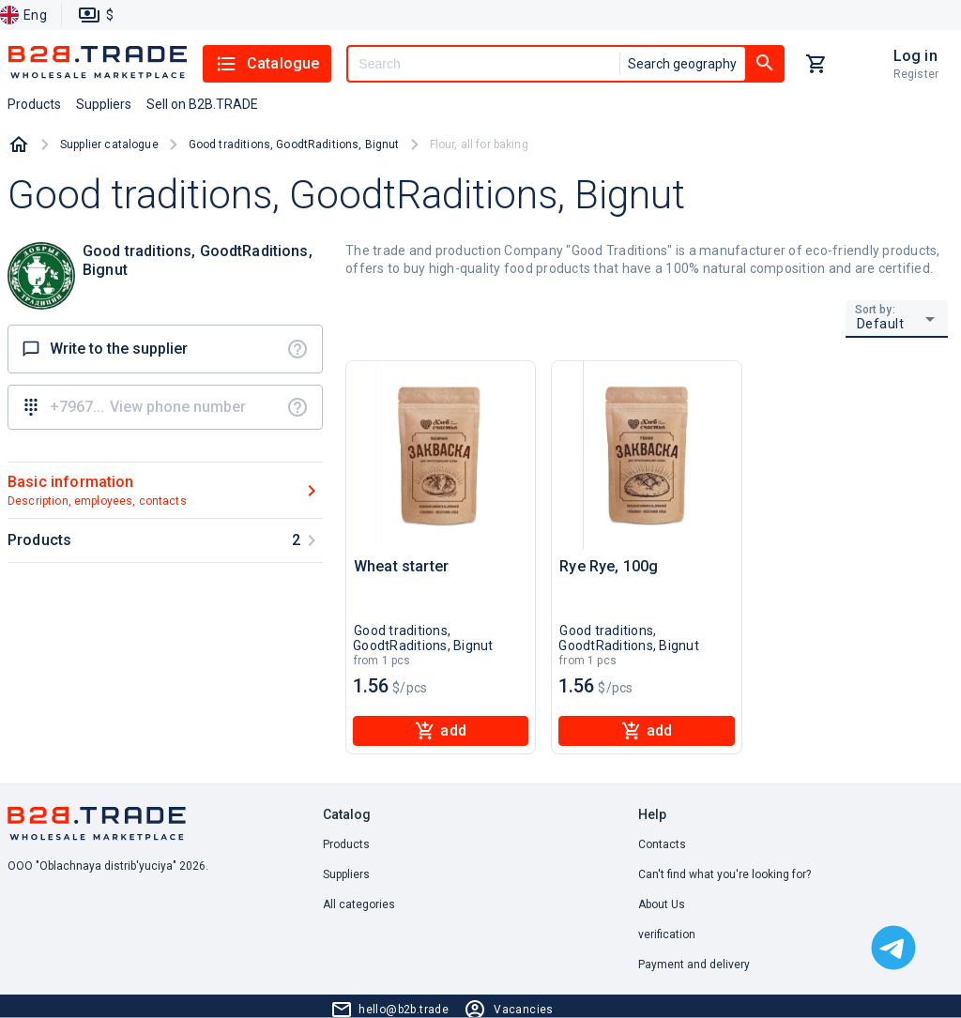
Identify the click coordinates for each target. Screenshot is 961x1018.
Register (915, 74)
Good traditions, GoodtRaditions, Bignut (294, 144)
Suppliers (346, 874)
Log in (915, 56)
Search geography (682, 63)
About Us (661, 904)
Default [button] (881, 323)
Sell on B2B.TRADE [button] (202, 104)
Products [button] (34, 104)
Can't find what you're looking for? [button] (724, 874)
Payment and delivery (694, 964)
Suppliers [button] (103, 104)
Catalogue (267, 64)
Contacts (662, 844)
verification (666, 934)
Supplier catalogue (109, 144)
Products (346, 844)
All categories (359, 904)
